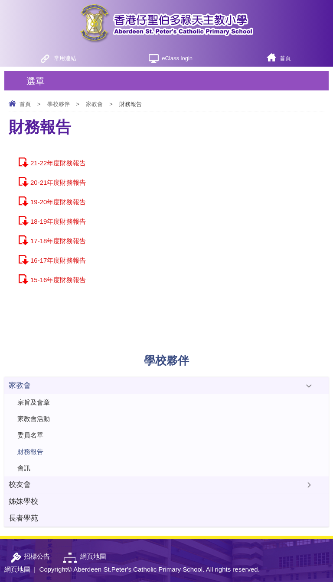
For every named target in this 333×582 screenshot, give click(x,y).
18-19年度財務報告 (58, 221)
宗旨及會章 (33, 402)
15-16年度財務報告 (58, 279)
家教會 (94, 104)
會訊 (23, 468)
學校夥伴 (58, 104)
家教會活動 (33, 418)
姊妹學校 (23, 501)
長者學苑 (23, 518)
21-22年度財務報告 (58, 163)
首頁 (285, 58)
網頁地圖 (17, 569)
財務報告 (30, 451)
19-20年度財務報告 (58, 202)
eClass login (177, 58)
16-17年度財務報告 (58, 260)
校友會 (20, 484)
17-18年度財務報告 (58, 240)
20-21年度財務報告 (58, 182)
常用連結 (65, 58)
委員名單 (30, 435)
